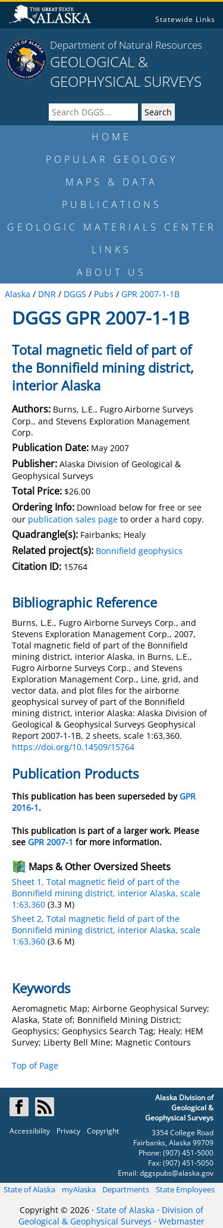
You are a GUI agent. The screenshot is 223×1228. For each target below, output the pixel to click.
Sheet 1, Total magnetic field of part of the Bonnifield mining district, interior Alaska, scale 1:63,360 (106, 893)
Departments (125, 1189)
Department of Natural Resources (126, 45)
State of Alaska (29, 1189)
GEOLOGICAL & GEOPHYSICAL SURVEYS (126, 71)
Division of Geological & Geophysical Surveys (110, 1215)
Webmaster (182, 1221)
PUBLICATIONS (112, 204)
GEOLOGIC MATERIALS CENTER (111, 227)
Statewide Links (185, 19)
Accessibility (30, 1131)
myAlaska (79, 1189)
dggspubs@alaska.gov (176, 1173)
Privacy (68, 1131)
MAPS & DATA (111, 181)
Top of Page (35, 1065)
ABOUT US (111, 272)
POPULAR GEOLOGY (112, 159)
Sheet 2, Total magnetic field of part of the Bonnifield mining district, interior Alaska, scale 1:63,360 (106, 930)
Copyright (103, 1131)
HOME (111, 136)
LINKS (111, 249)
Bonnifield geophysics (139, 550)
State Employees (185, 1189)
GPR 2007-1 (50, 842)
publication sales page (73, 519)
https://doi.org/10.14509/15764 (73, 746)
